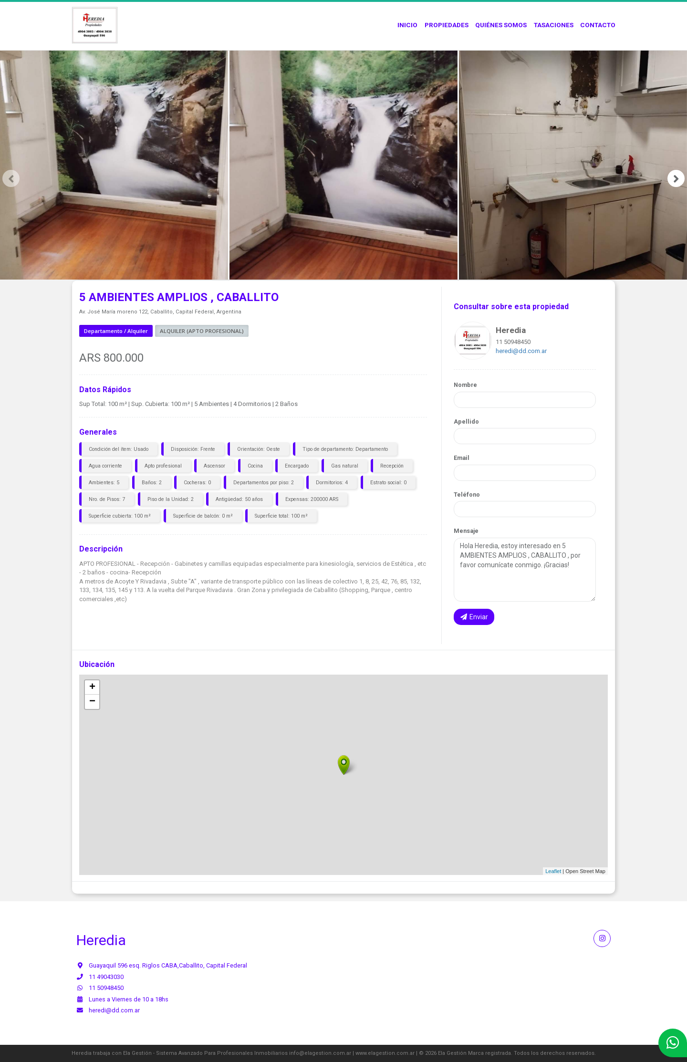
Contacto (597, 25)
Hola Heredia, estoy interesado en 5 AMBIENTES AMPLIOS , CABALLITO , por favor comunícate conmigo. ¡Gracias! (525, 570)
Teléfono (467, 494)
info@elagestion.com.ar (320, 1053)
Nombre (465, 384)
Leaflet (553, 871)
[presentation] (11, 178)
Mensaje (466, 530)
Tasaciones (553, 25)
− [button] (92, 702)
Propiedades (446, 25)
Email (461, 457)
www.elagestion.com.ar (385, 1053)
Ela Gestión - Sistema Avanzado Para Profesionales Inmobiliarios (205, 1053)
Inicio (407, 25)
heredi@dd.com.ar (521, 350)
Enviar (474, 617)
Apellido (466, 421)
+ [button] (92, 687)
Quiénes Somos (501, 25)
